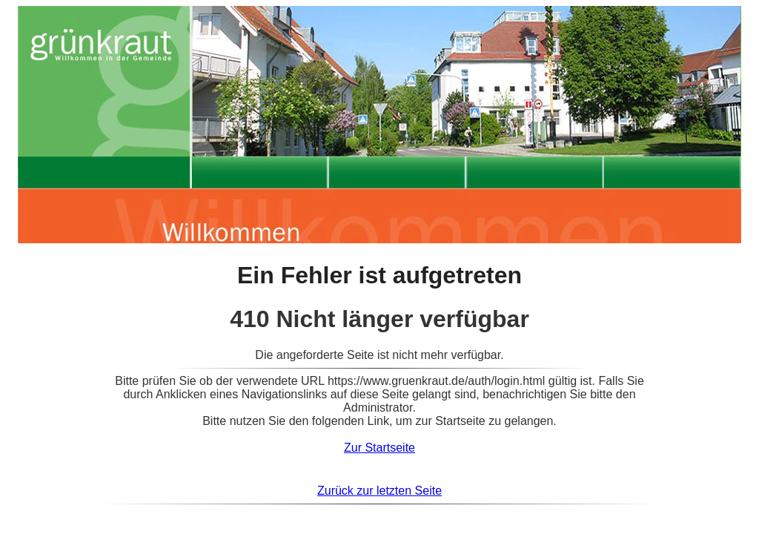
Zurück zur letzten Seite (379, 490)
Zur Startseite (379, 447)
